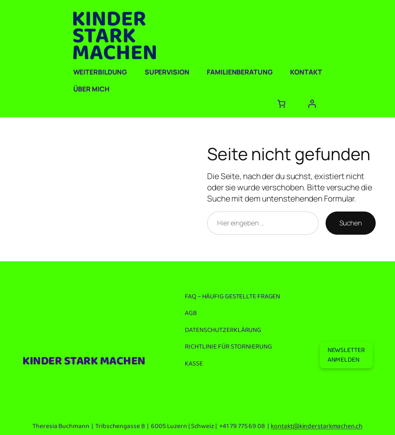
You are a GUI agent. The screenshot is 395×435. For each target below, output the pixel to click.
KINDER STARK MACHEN (83, 361)
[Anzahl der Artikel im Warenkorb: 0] (282, 103)
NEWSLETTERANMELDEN (346, 355)
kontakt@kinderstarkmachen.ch (316, 426)
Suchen (350, 222)
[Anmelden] (312, 103)
